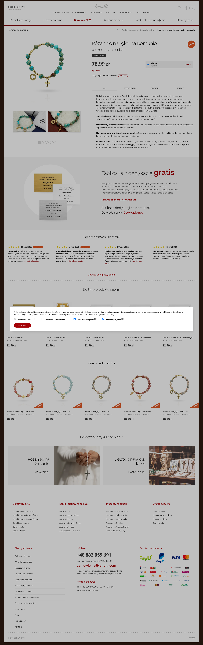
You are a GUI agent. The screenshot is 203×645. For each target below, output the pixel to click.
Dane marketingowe (87, 320)
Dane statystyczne (115, 320)
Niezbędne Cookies (26, 320)
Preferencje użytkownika (56, 320)
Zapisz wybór (22, 325)
